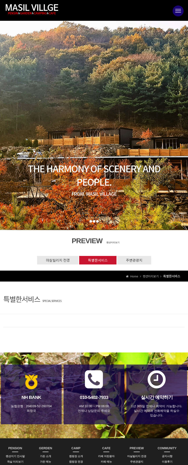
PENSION (15, 448)
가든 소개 (45, 456)
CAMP (76, 448)
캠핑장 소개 (76, 456)
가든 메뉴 (45, 461)
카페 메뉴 (106, 461)
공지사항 (167, 456)
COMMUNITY (167, 448)
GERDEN (45, 448)
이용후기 (167, 461)
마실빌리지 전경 (58, 260)
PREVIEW (137, 448)
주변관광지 (134, 260)
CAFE (106, 448)
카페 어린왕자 (106, 456)
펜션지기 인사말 (15, 456)
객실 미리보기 (15, 461)
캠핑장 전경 (76, 461)
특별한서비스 (98, 260)
